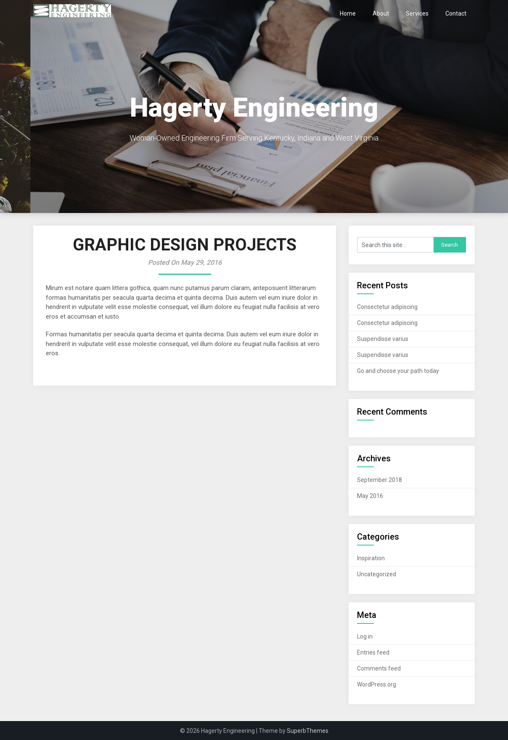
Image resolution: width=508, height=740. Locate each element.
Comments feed (379, 668)
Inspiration (371, 558)
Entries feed (373, 652)
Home (348, 13)
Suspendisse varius (382, 338)
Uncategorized (376, 574)
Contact (455, 13)
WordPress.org (376, 684)
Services (417, 13)
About (381, 13)
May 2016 (370, 495)
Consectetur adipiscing (387, 306)
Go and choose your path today (398, 370)
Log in (365, 636)
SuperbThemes (307, 730)
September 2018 (379, 479)
